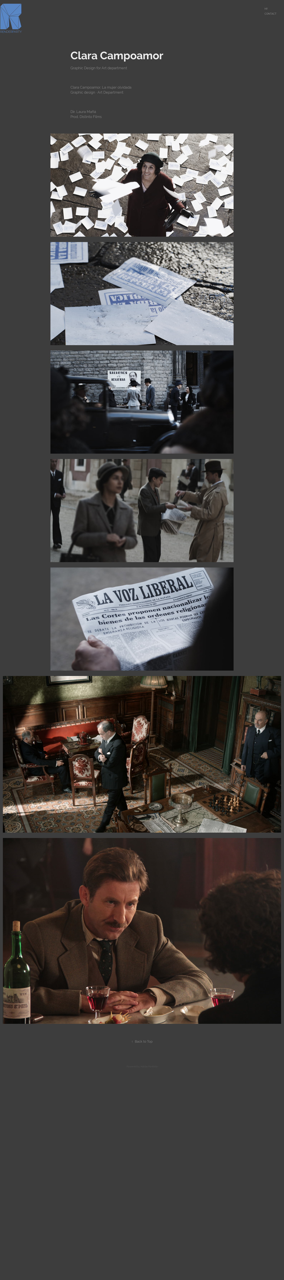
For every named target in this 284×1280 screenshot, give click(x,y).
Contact (270, 13)
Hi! (266, 8)
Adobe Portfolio (149, 1066)
